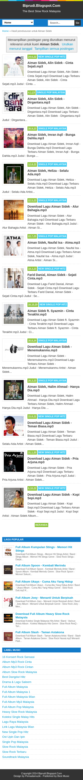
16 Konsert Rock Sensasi (18, 657)
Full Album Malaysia (15, 686)
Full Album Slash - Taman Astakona (39, 632)
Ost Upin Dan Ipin (13, 736)
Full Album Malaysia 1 (16, 692)
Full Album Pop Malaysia (18, 707)
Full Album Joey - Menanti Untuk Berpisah (44, 597)
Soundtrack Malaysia (15, 757)
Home (5, 31)
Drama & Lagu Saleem (16, 682)
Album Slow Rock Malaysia (19, 672)
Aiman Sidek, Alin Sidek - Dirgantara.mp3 (46, 100)
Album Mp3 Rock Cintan (17, 667)
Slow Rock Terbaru (14, 751)
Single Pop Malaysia (51, 92)
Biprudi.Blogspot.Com (41, 6)
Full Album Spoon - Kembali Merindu (40, 565)
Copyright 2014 (29, 773)
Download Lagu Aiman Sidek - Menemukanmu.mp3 (49, 348)
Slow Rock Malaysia (15, 746)
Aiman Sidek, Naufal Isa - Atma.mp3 (53, 242)
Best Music (63, 776)
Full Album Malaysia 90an (18, 696)
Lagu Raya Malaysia (15, 721)
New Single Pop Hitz (52, 56)
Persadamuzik (33, 776)
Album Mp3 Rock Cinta (17, 661)
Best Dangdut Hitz (13, 677)
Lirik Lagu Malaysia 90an (18, 726)
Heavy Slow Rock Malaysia (19, 711)
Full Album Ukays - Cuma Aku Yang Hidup (44, 581)
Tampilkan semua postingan (53, 48)
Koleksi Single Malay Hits (18, 717)
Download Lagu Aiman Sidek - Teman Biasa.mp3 (49, 424)
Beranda (41, 525)
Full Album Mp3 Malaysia (18, 702)
